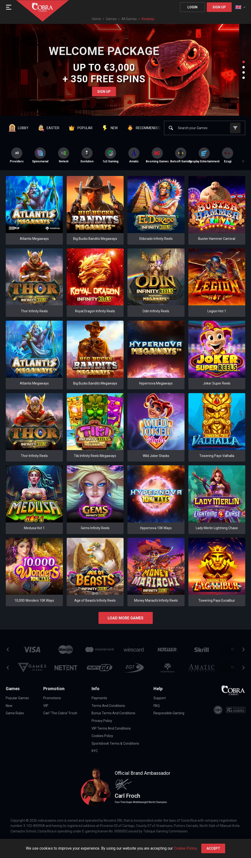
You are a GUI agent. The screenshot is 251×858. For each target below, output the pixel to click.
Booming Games (157, 155)
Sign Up (219, 7)
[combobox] (240, 7)
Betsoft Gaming (181, 155)
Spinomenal (40, 155)
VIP (45, 706)
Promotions (52, 698)
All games (129, 19)
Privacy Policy (102, 721)
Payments (99, 698)
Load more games (125, 618)
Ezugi (227, 155)
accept (213, 848)
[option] (40, 155)
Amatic (134, 155)
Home (96, 19)
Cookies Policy (102, 736)
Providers (17, 155)
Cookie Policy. (185, 848)
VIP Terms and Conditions (111, 728)
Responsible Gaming (168, 713)
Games (111, 19)
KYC (95, 751)
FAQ (156, 706)
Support (159, 698)
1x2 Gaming (110, 155)
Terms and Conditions (108, 706)
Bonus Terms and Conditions (113, 713)
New (9, 706)
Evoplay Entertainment (204, 155)
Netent (63, 155)
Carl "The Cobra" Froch (60, 713)
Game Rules (15, 713)
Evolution (87, 155)
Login (192, 7)
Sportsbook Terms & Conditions (115, 743)
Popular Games (17, 698)
